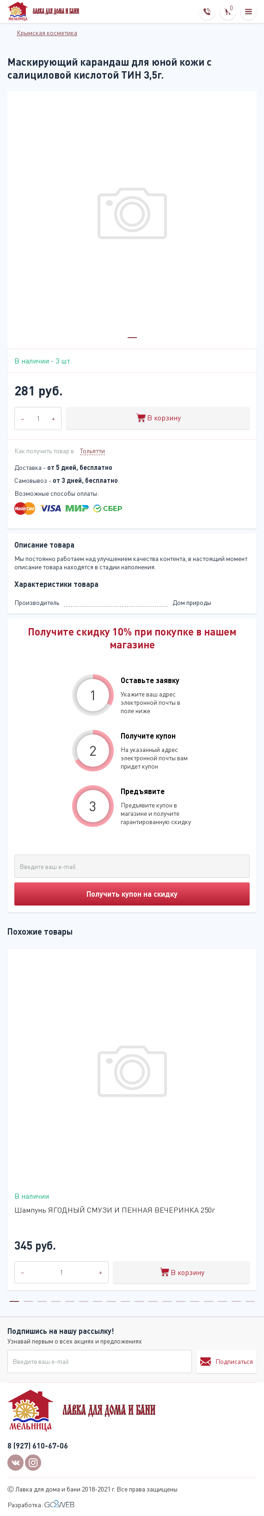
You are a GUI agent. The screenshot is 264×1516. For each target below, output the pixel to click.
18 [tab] (250, 1301)
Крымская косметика (47, 33)
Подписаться (226, 1361)
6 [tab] (83, 1301)
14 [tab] (194, 1301)
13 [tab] (180, 1301)
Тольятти (92, 451)
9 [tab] (125, 1301)
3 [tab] (42, 1301)
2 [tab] (28, 1301)
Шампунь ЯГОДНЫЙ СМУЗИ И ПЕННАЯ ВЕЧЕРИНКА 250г (114, 1209)
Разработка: (40, 1505)
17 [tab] (236, 1301)
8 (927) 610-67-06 (37, 1445)
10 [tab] (139, 1301)
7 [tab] (97, 1301)
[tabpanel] (132, 215)
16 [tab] (222, 1301)
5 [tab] (69, 1301)
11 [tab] (153, 1301)
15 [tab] (208, 1301)
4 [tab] (56, 1301)
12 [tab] (167, 1301)
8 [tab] (111, 1301)
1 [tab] (132, 337)
